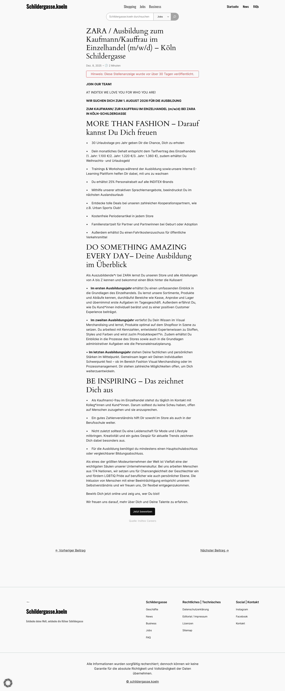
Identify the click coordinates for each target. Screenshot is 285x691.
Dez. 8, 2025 (94, 65)
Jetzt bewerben (142, 511)
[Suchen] (175, 17)
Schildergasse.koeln (46, 6)
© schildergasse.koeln (142, 681)
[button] (8, 683)
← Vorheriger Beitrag (70, 550)
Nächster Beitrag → (214, 550)
